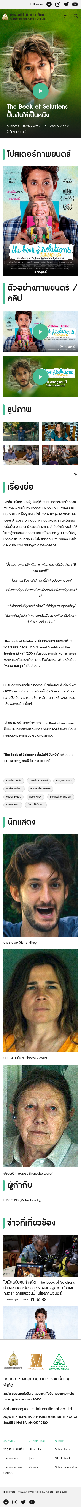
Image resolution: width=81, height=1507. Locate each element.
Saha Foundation (66, 1467)
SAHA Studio (63, 1458)
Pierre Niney (35, 797)
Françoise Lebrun (64, 781)
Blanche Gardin (13, 781)
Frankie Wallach (14, 789)
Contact (34, 1467)
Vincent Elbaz (12, 805)
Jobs (32, 1458)
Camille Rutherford (39, 781)
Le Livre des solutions (40, 789)
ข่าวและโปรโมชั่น (13, 1449)
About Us (35, 1449)
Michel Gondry (13, 797)
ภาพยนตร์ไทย (12, 1458)
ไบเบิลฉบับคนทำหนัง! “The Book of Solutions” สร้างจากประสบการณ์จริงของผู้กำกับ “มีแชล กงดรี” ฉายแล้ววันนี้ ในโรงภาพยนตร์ (39, 1288)
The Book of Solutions (60, 797)
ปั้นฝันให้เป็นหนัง (36, 805)
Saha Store (62, 1449)
